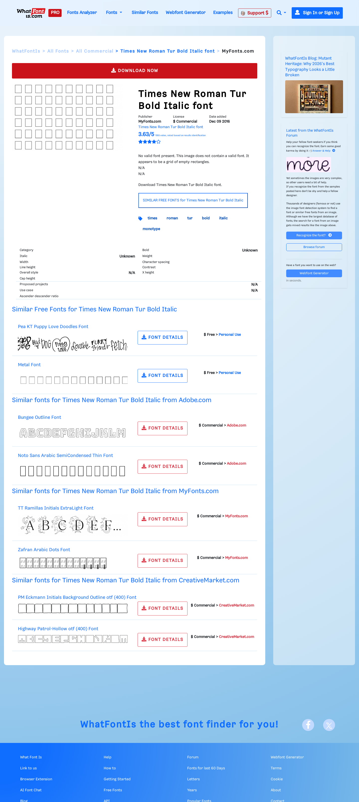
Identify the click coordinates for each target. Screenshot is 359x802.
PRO (55, 12)
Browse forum (314, 247)
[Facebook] (308, 725)
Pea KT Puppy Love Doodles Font (53, 326)
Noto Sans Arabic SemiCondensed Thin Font (65, 455)
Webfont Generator (185, 12)
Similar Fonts (145, 12)
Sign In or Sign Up (317, 13)
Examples (223, 12)
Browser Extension (36, 779)
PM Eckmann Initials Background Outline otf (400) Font (77, 597)
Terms (276, 768)
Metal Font (29, 364)
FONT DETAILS (162, 337)
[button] (281, 13)
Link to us (28, 768)
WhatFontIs (26, 51)
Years (192, 790)
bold (206, 218)
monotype (151, 229)
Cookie (277, 779)
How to (110, 768)
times (152, 218)
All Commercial (94, 51)
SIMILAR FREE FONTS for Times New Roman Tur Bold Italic (193, 200)
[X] (329, 725)
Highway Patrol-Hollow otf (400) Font (58, 628)
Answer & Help (323, 150)
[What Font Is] (31, 13)
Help (107, 757)
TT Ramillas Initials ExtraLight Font (55, 508)
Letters (193, 779)
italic (223, 218)
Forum (192, 757)
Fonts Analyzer (82, 12)
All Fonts (58, 51)
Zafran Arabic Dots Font (44, 549)
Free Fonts (113, 790)
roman (172, 218)
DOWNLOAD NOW (134, 70)
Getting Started (117, 779)
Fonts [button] (112, 12)
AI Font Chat (31, 790)
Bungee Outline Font (39, 417)
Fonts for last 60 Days (206, 768)
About (276, 790)
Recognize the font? (314, 235)
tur (189, 218)
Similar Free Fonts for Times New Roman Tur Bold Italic (94, 309)
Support (255, 13)
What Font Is (31, 757)
